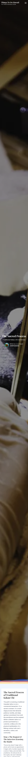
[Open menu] (25, 3)
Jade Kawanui (14, 346)
